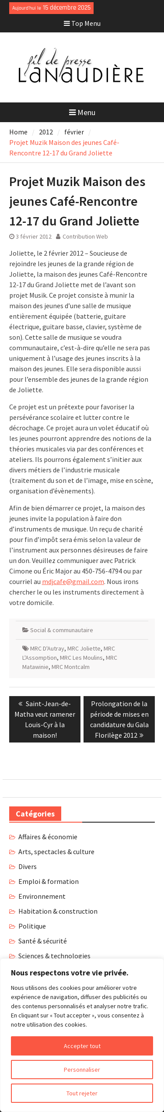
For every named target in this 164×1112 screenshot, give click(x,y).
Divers (27, 866)
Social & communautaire (61, 630)
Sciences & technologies (54, 955)
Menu (82, 112)
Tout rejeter (82, 1093)
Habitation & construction (58, 911)
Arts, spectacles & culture (56, 851)
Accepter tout (82, 1046)
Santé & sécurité (42, 940)
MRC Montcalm (71, 667)
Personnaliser (82, 1069)
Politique (32, 926)
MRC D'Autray (47, 648)
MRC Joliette (84, 648)
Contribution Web (85, 236)
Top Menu (82, 23)
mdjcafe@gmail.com (73, 581)
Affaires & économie (47, 836)
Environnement (42, 896)
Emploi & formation (48, 881)
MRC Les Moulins (81, 658)
